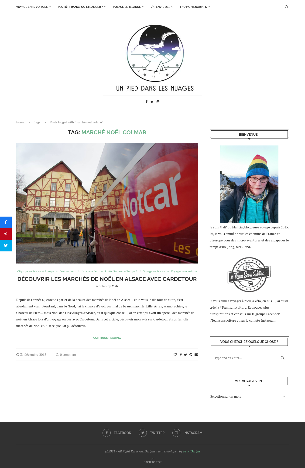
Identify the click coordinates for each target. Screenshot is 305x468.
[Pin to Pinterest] (190, 358)
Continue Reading (107, 342)
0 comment (66, 358)
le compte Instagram (261, 320)
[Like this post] (175, 358)
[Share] (6, 222)
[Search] (286, 7)
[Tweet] (6, 245)
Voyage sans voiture (32, 7)
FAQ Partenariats (193, 7)
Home (20, 122)
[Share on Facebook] (181, 358)
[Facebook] (146, 102)
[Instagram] (158, 102)
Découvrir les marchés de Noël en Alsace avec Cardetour (107, 283)
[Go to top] (152, 462)
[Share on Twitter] (185, 358)
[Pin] (6, 234)
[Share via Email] (196, 358)
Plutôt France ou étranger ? (80, 7)
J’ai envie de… (160, 7)
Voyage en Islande (127, 7)
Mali (115, 291)
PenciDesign (191, 451)
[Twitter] (152, 102)
